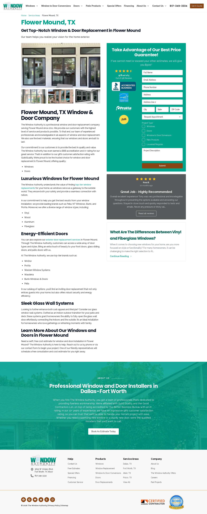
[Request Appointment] (162, 116)
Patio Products (93, 6)
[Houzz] (41, 499)
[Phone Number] (162, 87)
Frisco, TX (127, 478)
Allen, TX (127, 473)
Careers (154, 478)
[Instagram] (52, 499)
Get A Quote (197, 6)
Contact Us (157, 6)
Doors (77, 6)
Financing (129, 6)
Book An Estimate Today (103, 431)
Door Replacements (104, 482)
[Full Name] (162, 72)
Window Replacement (105, 468)
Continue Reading (121, 256)
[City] (148, 109)
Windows (30, 6)
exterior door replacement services (63, 239)
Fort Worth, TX (129, 468)
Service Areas (34, 15)
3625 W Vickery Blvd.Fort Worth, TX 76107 (44, 470)
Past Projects (156, 482)
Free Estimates (74, 468)
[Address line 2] (162, 102)
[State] (162, 109)
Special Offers (114, 6)
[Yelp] (46, 499)
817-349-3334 (178, 6)
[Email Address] (162, 80)
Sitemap (64, 505)
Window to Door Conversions (56, 6)
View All (126, 482)
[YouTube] (35, 499)
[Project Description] (162, 154)
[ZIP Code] (176, 109)
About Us (141, 6)
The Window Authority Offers (163, 473)
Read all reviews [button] (146, 213)
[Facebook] (23, 499)
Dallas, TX (127, 464)
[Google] (29, 499)
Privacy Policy (54, 505)
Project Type (148, 123)
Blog (153, 468)
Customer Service (75, 482)
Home (23, 15)
